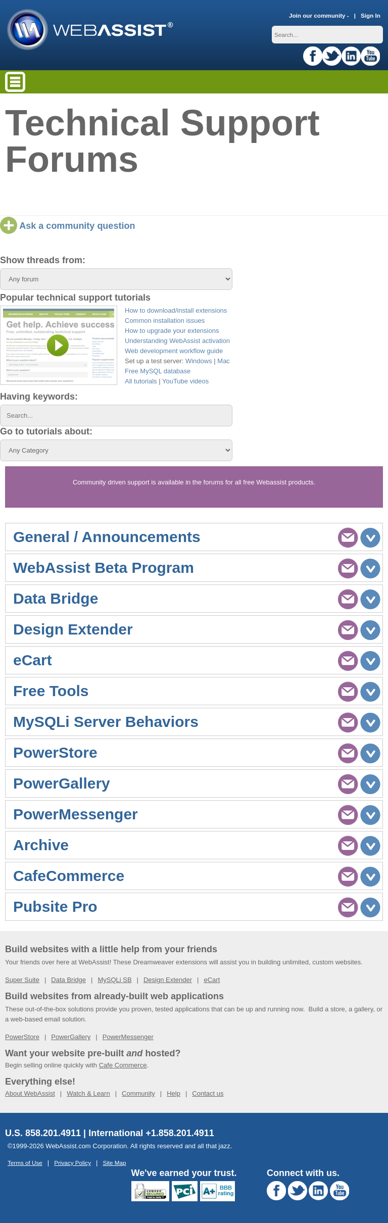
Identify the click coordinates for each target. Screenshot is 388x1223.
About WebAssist (30, 1093)
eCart (212, 980)
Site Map (114, 1162)
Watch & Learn (88, 1093)
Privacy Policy (72, 1162)
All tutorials (141, 381)
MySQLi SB (114, 980)
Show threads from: (42, 260)
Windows (198, 361)
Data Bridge (68, 980)
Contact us (207, 1093)
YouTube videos (185, 381)
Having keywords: (39, 397)
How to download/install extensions (176, 310)
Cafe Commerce (123, 1065)
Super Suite (22, 980)
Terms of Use (25, 1162)
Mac (223, 361)
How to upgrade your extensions (172, 330)
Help (173, 1093)
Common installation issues (165, 320)
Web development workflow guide (174, 351)
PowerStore (22, 1037)
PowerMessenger (128, 1037)
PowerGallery (70, 1037)
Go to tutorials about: (46, 431)
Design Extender (167, 980)
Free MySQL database (157, 371)
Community (138, 1093)
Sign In (370, 15)
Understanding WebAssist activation (177, 341)
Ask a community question (67, 226)
